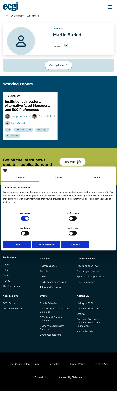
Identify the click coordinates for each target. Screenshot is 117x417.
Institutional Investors (25, 137)
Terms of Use (103, 387)
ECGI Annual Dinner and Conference (52, 339)
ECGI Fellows (10, 322)
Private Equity (44, 137)
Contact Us (54, 387)
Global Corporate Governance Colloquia (55, 330)
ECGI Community (86, 301)
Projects (44, 295)
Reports (44, 290)
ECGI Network (18, 16)
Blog (5, 290)
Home (6, 16)
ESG (9, 137)
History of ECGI (85, 322)
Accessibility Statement (71, 401)
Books (6, 295)
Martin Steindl (44, 130)
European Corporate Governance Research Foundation (88, 342)
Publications (10, 276)
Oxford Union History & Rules (22, 387)
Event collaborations (50, 354)
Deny (21, 237)
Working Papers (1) (58, 69)
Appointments (11, 314)
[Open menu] (109, 7)
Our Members (33, 16)
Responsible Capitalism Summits (52, 348)
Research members (13, 328)
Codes (6, 284)
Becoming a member (88, 290)
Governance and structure (90, 328)
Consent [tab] (20, 185)
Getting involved (86, 276)
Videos (6, 301)
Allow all (95, 237)
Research (45, 276)
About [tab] (97, 185)
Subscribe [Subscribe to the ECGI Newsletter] (73, 173)
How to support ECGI (88, 284)
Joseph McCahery (21, 123)
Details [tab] (58, 185)
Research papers (49, 284)
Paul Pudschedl (20, 130)
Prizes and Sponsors (50, 306)
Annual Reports (85, 351)
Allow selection (58, 237)
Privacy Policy (78, 387)
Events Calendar (48, 322)
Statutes (81, 333)
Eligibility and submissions (53, 301)
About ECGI (83, 314)
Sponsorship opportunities (90, 295)
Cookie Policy (41, 401)
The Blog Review (12, 306)
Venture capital (13, 144)
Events (44, 314)
